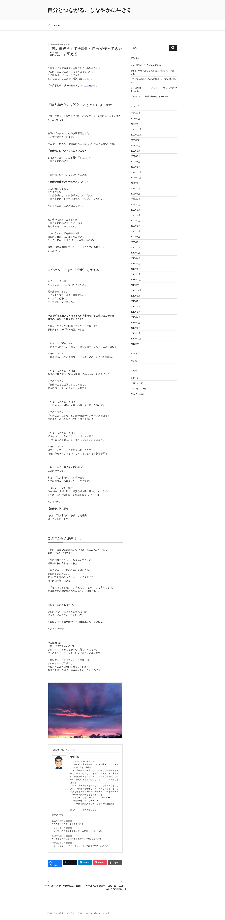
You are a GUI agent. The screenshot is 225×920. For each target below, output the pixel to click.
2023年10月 (136, 140)
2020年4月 (135, 237)
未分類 (69, 821)
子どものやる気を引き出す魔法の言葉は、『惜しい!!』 (78, 831)
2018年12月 (136, 279)
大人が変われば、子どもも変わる (69, 824)
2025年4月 (135, 113)
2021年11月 (136, 178)
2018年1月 (135, 333)
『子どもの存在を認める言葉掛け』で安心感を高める (78, 838)
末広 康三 (67, 44)
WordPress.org (137, 394)
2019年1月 (135, 274)
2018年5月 (135, 312)
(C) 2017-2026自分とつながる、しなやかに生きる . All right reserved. (78, 913)
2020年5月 (135, 231)
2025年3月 (135, 119)
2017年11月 (136, 344)
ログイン (135, 378)
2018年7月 (135, 301)
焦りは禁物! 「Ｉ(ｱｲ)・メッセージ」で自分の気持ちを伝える (81, 846)
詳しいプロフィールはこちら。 (84, 809)
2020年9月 (135, 210)
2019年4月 (135, 258)
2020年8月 (135, 215)
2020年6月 (135, 226)
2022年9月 (135, 151)
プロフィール (53, 25)
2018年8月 (135, 296)
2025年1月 (135, 124)
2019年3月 (135, 263)
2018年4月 (135, 317)
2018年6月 (135, 306)
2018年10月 (136, 290)
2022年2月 (135, 167)
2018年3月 (135, 322)
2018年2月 (135, 328)
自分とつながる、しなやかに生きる (90, 10)
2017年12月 (136, 339)
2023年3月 (135, 145)
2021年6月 (135, 194)
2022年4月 (135, 161)
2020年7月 (135, 220)
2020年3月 (135, 242)
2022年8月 (135, 156)
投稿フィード (137, 383)
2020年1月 (135, 247)
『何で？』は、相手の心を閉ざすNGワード (150, 96)
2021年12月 (136, 172)
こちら (87, 85)
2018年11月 (136, 285)
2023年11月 (136, 135)
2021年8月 (135, 183)
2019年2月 (135, 269)
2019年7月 (135, 253)
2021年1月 (135, 204)
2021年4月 (135, 199)
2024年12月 (136, 129)
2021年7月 (135, 188)
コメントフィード (139, 388)
